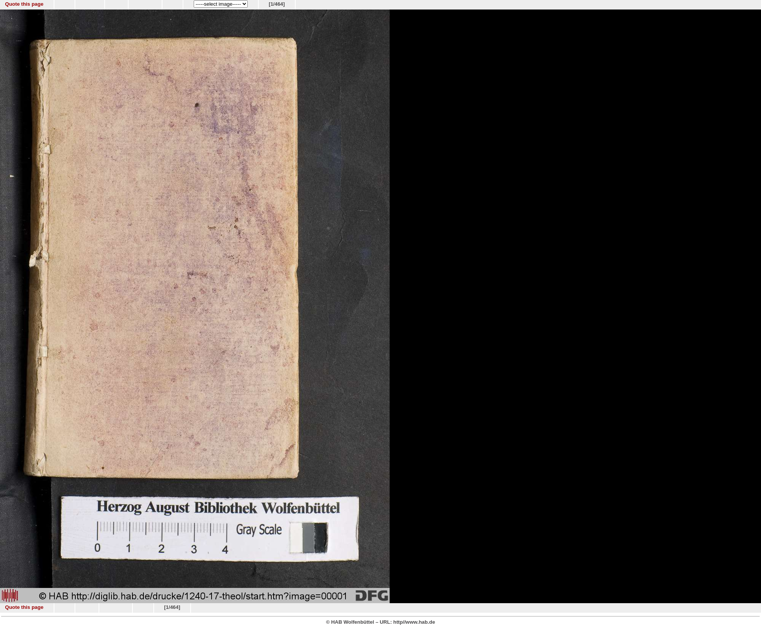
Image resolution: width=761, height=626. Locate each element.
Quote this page (24, 4)
